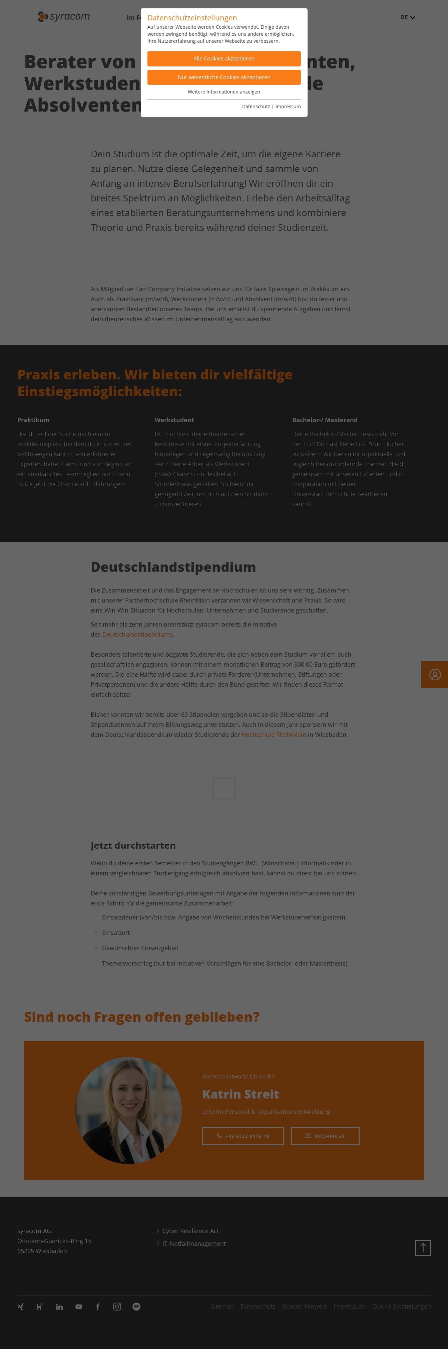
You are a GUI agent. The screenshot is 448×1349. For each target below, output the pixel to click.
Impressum (288, 106)
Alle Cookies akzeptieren (224, 58)
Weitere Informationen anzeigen (224, 92)
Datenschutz (256, 106)
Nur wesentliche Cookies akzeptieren (224, 77)
